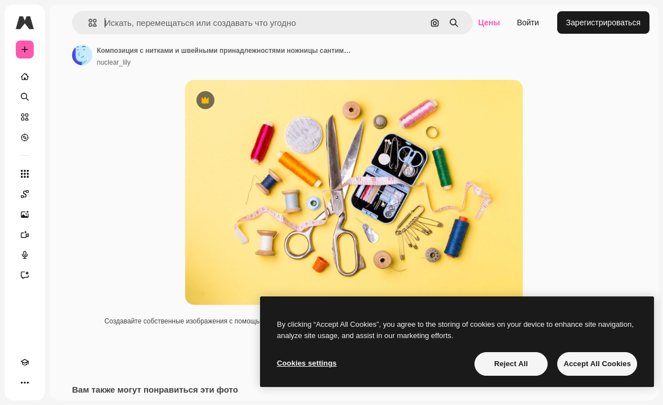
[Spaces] (25, 194)
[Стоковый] (25, 117)
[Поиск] (25, 97)
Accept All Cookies (597, 363)
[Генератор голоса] (25, 255)
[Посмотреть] (25, 137)
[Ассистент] (25, 275)
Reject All (511, 363)
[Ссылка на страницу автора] (82, 55)
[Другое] (25, 383)
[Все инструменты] (25, 174)
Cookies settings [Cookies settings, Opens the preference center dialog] (307, 363)
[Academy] (25, 362)
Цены (489, 22)
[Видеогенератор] (25, 235)
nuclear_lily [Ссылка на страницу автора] (114, 62)
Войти (528, 22)
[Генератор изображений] (25, 214)
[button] (88, 23)
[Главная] (25, 77)
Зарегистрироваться (603, 22)
